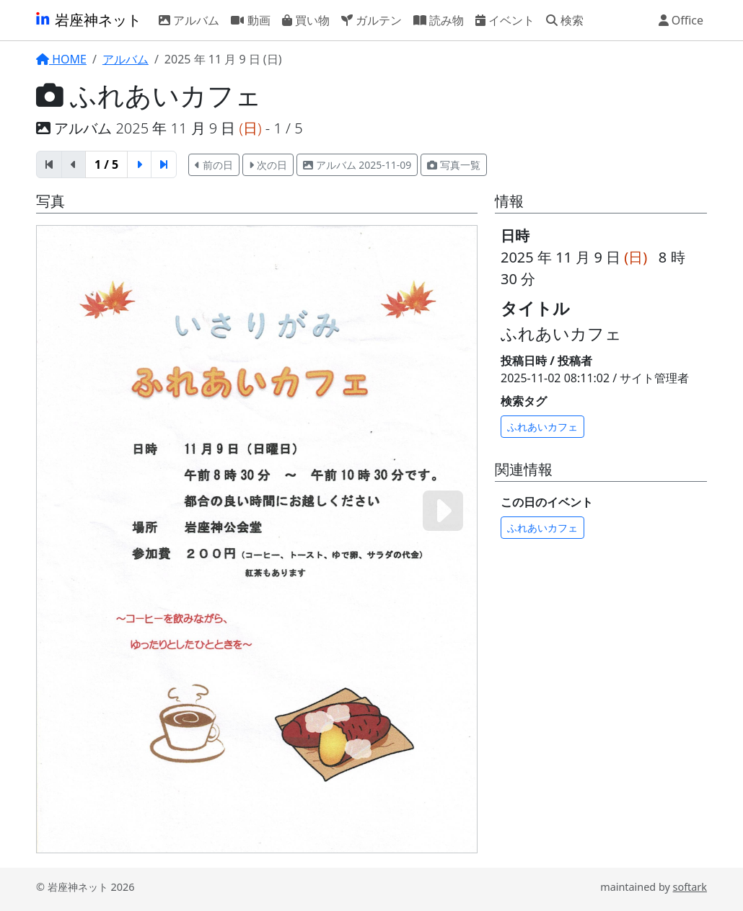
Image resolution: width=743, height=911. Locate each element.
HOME (61, 59)
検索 (565, 19)
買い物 (306, 19)
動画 (250, 19)
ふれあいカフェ (542, 427)
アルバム (189, 19)
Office (681, 19)
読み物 (438, 19)
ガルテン (371, 19)
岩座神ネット (87, 20)
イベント (505, 19)
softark (690, 887)
